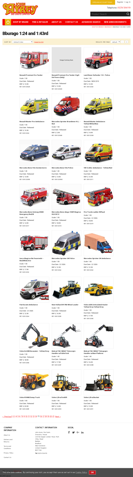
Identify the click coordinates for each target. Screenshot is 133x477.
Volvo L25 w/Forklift (59, 397)
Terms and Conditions (7, 447)
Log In (128, 2)
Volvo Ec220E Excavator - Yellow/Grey (34, 351)
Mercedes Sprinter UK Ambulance (97, 258)
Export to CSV (39, 42)
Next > (58, 416)
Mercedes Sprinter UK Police (63, 258)
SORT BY (7, 42)
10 (26, 416)
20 (51, 416)
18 (46, 416)
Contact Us (71, 22)
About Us (57, 22)
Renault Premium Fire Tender (31, 75)
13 (33, 416)
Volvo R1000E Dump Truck (30, 397)
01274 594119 (124, 7)
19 (48, 416)
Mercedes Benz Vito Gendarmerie (33, 168)
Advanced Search (91, 22)
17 (43, 416)
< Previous (6, 416)
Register (120, 2)
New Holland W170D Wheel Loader (65, 305)
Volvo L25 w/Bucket (91, 397)
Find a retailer (40, 22)
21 (53, 416)
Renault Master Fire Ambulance (32, 121)
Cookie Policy (81, 472)
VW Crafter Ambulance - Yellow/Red (98, 168)
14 (36, 416)
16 (41, 416)
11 (29, 416)
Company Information (10, 428)
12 (31, 416)
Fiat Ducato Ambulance (29, 305)
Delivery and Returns (8, 440)
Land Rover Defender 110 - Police (97, 75)
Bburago (108, 27)
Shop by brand (20, 22)
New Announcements (115, 22)
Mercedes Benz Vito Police (62, 168)
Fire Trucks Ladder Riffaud (94, 212)
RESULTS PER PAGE (103, 42)
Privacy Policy (8, 453)
